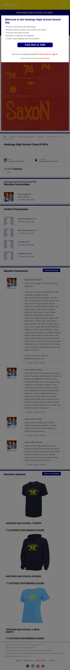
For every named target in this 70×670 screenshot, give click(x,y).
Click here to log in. (48, 54)
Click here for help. (41, 58)
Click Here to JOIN (35, 45)
